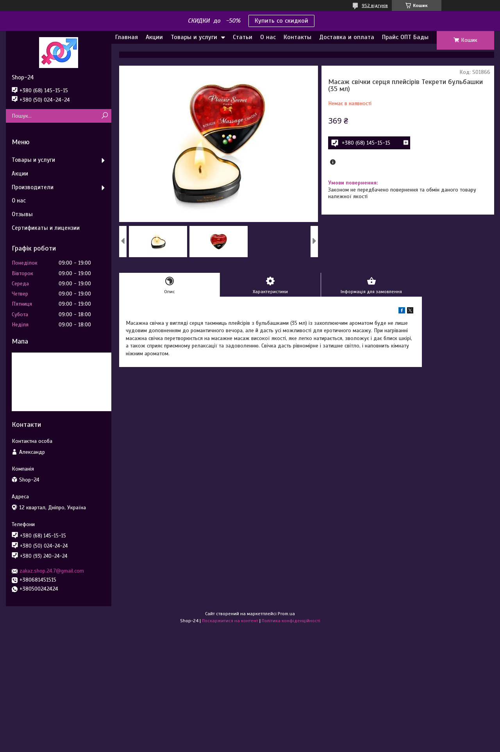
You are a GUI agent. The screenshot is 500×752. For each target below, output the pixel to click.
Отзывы (22, 214)
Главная (126, 37)
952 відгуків (375, 5)
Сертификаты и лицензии (46, 227)
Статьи (242, 37)
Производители (33, 187)
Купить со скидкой (281, 21)
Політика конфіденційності (291, 620)
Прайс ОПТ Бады (405, 37)
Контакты (297, 37)
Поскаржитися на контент (230, 620)
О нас (268, 37)
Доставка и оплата (346, 37)
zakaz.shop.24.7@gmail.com (52, 571)
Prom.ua (286, 613)
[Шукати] (104, 116)
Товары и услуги (194, 37)
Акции (154, 37)
